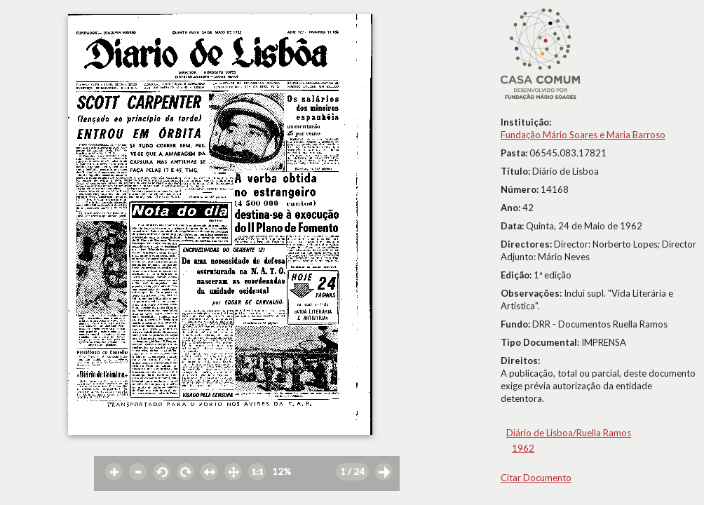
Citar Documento (536, 477)
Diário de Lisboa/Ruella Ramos (568, 432)
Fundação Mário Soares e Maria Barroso (583, 134)
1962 (523, 448)
